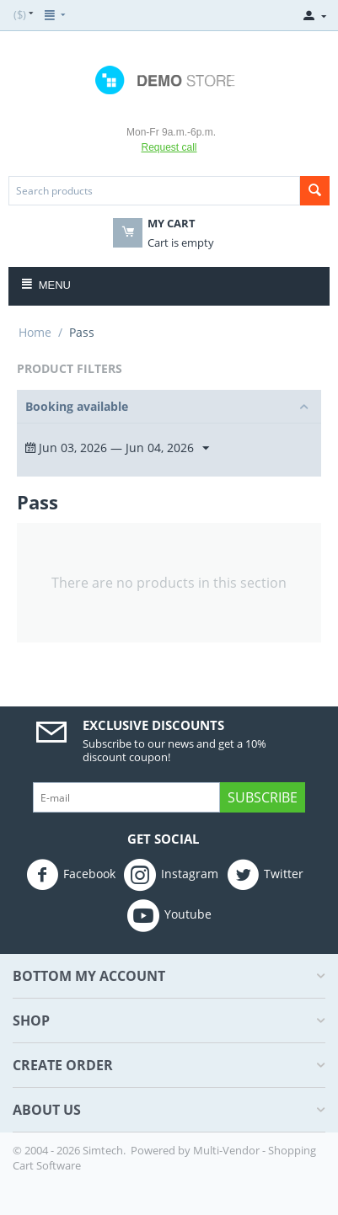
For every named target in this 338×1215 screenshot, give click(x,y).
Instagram (171, 875)
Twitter (265, 875)
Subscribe (263, 797)
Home (35, 332)
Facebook (70, 875)
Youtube (169, 915)
